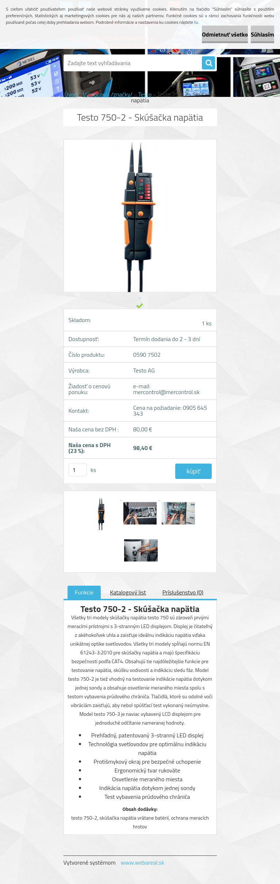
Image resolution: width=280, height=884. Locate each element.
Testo (145, 94)
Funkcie (84, 592)
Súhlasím (262, 34)
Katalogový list (128, 592)
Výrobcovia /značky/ (108, 94)
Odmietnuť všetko (225, 34)
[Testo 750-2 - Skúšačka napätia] (102, 497)
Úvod (70, 94)
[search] (208, 63)
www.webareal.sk (142, 862)
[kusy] (78, 470)
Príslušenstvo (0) (182, 592)
